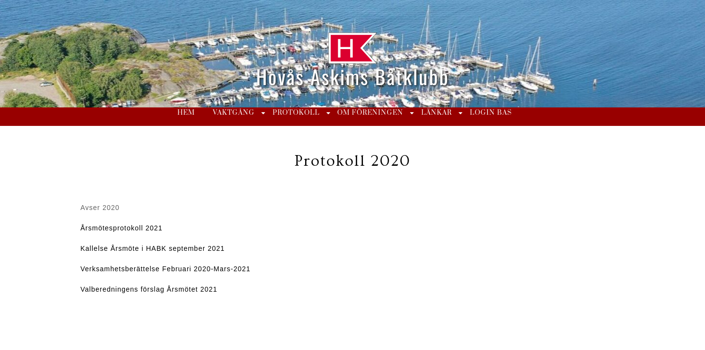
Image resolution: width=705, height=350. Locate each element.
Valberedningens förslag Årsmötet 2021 (149, 289)
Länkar (436, 112)
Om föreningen (370, 112)
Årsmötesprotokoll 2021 (122, 228)
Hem (186, 112)
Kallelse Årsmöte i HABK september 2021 (153, 248)
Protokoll (296, 112)
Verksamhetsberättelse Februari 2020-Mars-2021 (166, 269)
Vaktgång (234, 112)
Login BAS (491, 112)
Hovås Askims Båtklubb (352, 76)
